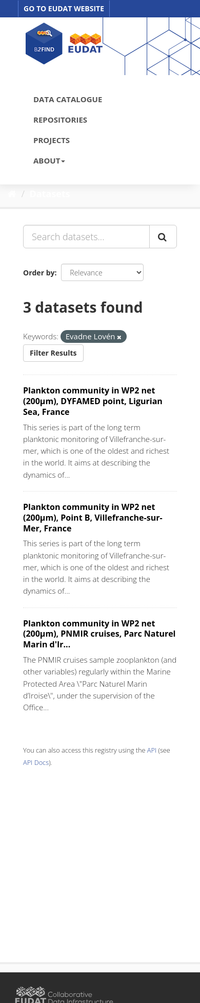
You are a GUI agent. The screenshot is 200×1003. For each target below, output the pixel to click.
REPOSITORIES (60, 119)
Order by (38, 272)
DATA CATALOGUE (67, 99)
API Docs (36, 762)
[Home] (12, 194)
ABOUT (49, 160)
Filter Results (53, 353)
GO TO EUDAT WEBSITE (64, 8)
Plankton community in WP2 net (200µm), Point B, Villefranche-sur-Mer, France (93, 517)
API (151, 750)
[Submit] (163, 236)
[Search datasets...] (86, 236)
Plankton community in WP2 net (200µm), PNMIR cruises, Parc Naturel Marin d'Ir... (99, 634)
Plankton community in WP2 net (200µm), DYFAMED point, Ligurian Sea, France (93, 401)
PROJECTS (51, 140)
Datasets (50, 194)
